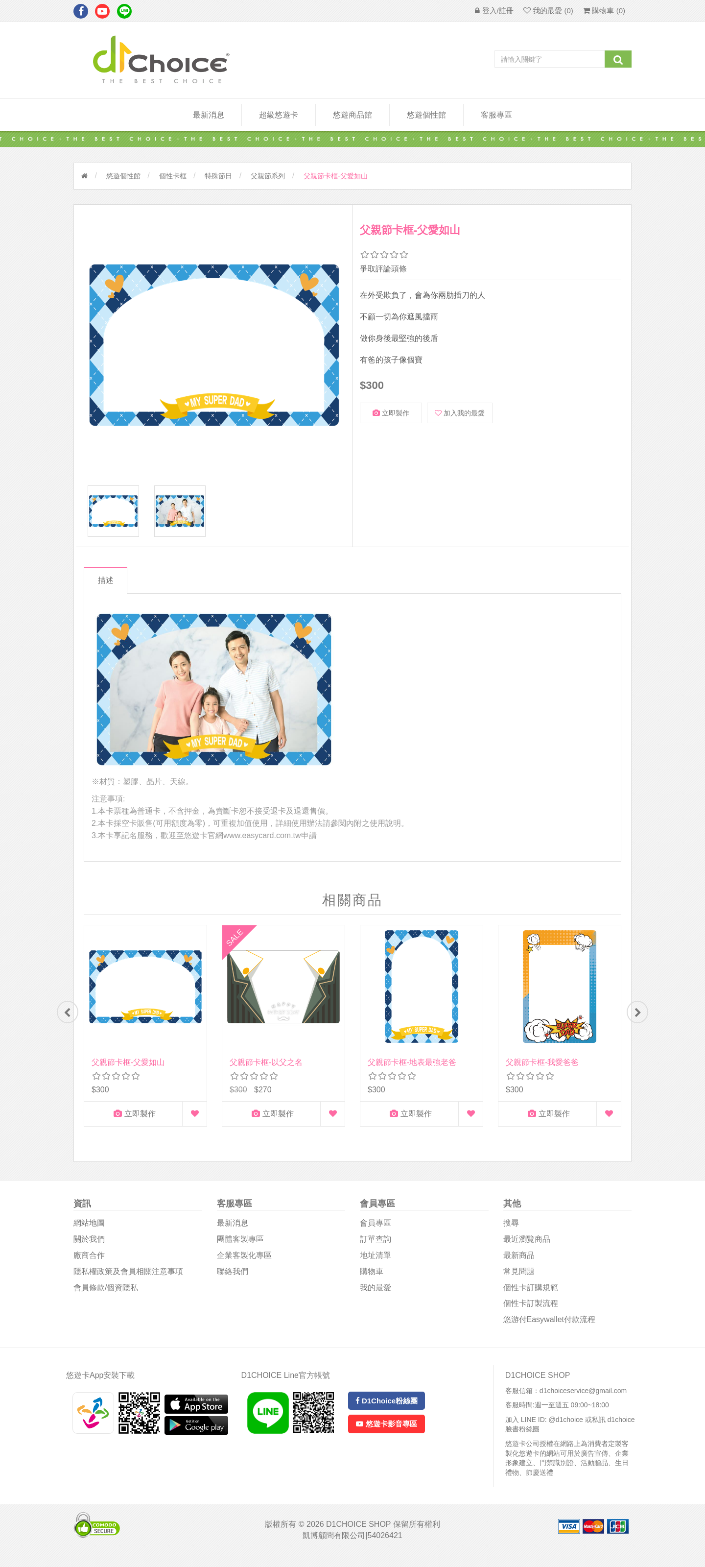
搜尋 (511, 1234)
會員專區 (375, 1234)
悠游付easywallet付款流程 (549, 1330)
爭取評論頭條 (383, 269)
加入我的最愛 (460, 413)
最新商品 (519, 1266)
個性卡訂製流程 (530, 1314)
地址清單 (375, 1266)
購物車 (371, 1282)
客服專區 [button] (496, 115)
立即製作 (391, 413)
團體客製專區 (240, 1250)
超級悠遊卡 (278, 115)
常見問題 (519, 1282)
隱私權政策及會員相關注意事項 (128, 1282)
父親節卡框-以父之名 (266, 1069)
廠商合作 (89, 1266)
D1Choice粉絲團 (386, 1411)
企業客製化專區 (244, 1266)
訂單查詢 (375, 1250)
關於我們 (89, 1250)
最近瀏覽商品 (526, 1250)
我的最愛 (375, 1298)
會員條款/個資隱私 (105, 1298)
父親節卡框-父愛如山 (128, 1069)
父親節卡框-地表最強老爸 (412, 1069)
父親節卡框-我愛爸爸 (542, 1069)
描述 (109, 587)
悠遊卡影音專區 (386, 1435)
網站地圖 (89, 1234)
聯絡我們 (232, 1282)
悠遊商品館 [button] (352, 115)
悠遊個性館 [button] (426, 115)
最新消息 (208, 115)
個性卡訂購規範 (530, 1298)
